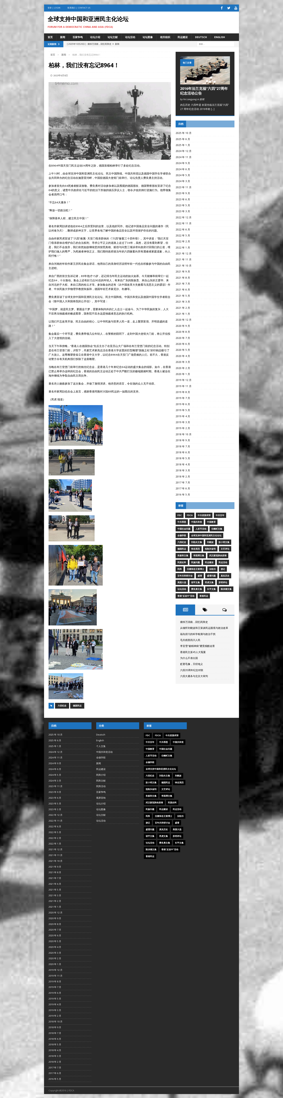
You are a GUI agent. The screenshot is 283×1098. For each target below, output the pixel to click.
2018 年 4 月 (183, 463)
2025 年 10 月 (183, 132)
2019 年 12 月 (183, 379)
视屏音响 (101, 797)
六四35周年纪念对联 (191, 669)
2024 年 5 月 (183, 174)
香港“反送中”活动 (185, 595)
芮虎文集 (209, 581)
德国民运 (77, 705)
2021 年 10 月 (183, 265)
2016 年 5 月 (183, 493)
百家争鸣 (78, 36)
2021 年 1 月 (183, 313)
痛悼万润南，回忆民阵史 (194, 621)
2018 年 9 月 (183, 439)
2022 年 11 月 (183, 222)
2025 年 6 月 (183, 138)
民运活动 (223, 561)
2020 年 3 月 (183, 361)
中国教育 (211, 521)
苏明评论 (223, 581)
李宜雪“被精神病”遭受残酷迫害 (197, 645)
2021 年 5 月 (183, 295)
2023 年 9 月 (183, 192)
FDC (179, 514)
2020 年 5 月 (183, 349)
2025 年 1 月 (183, 144)
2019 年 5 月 (183, 409)
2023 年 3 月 (183, 210)
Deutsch (201, 36)
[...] (212, 108)
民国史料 (181, 561)
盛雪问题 (211, 575)
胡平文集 (195, 581)
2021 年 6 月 (183, 289)
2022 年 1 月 (183, 246)
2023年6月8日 (60, 74)
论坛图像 (148, 36)
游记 (223, 568)
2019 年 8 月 (183, 391)
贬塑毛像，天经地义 (191, 663)
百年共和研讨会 (185, 575)
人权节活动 (200, 528)
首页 (50, 36)
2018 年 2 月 (183, 475)
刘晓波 (210, 541)
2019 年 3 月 (183, 421)
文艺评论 (225, 548)
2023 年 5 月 (183, 204)
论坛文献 (113, 36)
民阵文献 (101, 780)
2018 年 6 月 (183, 451)
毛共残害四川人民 (190, 639)
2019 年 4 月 (183, 415)
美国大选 (181, 581)
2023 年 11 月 (183, 186)
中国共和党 (196, 521)
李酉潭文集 (198, 554)
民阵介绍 (101, 774)
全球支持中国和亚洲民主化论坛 (206, 534)
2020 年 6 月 (183, 343)
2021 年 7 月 (183, 283)
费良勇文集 (196, 588)
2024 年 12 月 (183, 150)
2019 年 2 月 (183, 427)
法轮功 (212, 568)
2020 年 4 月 (183, 355)
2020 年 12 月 (183, 319)
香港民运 (203, 595)
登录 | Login (54, 7)
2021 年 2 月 (183, 307)
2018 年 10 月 (183, 433)
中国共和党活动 (104, 751)
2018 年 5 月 (183, 457)
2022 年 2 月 (183, 241)
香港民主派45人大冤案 (193, 651)
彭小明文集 (224, 541)
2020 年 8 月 (183, 331)
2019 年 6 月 (183, 403)
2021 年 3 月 (183, 301)
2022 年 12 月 (183, 216)
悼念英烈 (195, 548)
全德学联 (181, 534)
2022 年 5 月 (183, 234)
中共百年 (220, 514)
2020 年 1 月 (183, 373)
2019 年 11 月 (183, 385)
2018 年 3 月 (183, 469)
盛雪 (200, 575)
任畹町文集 (216, 528)
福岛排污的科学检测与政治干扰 (197, 633)
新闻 (62, 36)
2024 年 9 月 (183, 162)
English (219, 36)
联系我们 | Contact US (79, 7)
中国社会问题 (183, 528)
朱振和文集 (182, 554)
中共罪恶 (181, 521)
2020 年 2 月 (183, 367)
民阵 (179, 568)
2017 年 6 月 (183, 488)
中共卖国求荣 (204, 514)
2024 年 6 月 (183, 168)
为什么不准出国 (189, 657)
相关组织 (165, 36)
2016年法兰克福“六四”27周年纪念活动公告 (204, 90)
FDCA (190, 514)
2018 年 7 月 (183, 445)
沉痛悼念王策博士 (195, 568)
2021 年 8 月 (183, 277)
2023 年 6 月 (183, 198)
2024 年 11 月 (183, 156)
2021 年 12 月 (183, 253)
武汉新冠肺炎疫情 (218, 554)
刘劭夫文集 (196, 541)
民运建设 (183, 36)
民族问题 (195, 561)
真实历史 (225, 575)
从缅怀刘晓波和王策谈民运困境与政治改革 (204, 627)
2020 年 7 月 (183, 337)
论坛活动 (130, 36)
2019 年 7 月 (183, 397)
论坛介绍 (95, 36)
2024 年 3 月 (183, 180)
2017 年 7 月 (183, 481)
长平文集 (211, 588)
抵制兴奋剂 (210, 548)
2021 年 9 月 (183, 271)
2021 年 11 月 (183, 259)
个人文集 (101, 745)
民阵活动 (101, 785)
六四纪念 (62, 705)
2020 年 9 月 (183, 325)
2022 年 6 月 (183, 228)
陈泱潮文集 (226, 588)
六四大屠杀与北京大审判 (194, 675)
